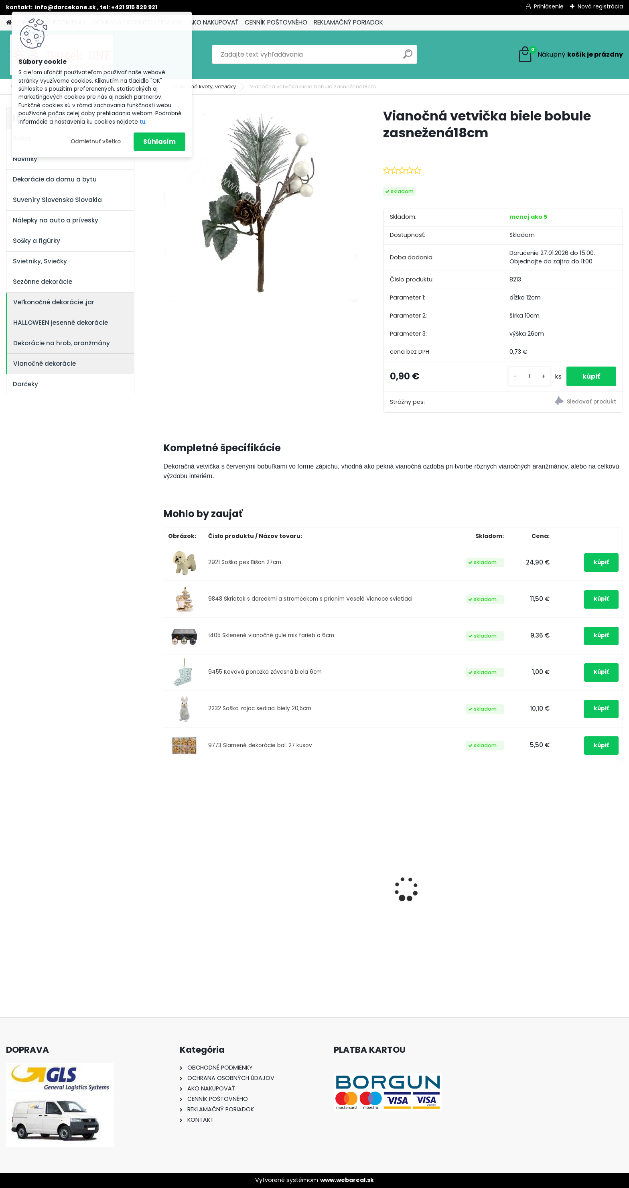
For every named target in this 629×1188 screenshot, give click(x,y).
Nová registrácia (600, 6)
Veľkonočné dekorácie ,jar (53, 302)
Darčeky (25, 384)
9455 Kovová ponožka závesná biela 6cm (265, 672)
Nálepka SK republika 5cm (442, 889)
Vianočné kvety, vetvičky (204, 86)
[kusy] (529, 376)
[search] (407, 57)
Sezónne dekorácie (42, 281)
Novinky (25, 159)
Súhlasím (159, 141)
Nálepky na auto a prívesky (55, 220)
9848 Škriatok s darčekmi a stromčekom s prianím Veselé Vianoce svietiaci (310, 599)
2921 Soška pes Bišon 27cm (244, 562)
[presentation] (168, 875)
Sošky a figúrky (36, 240)
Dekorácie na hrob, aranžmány (61, 343)
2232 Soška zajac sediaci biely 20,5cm (259, 708)
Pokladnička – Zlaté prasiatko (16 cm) (564, 891)
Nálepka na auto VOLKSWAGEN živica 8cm (218, 894)
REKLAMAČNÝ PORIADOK (348, 22)
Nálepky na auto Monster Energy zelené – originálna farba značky (327, 875)
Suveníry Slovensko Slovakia (57, 200)
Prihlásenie (549, 6)
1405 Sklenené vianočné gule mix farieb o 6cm (271, 635)
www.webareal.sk (347, 1180)
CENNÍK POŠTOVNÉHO (276, 22)
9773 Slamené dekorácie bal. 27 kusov (260, 745)
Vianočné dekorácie (44, 363)
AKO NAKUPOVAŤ (213, 22)
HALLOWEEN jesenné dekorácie (60, 322)
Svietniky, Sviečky (40, 261)
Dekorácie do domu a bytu (55, 179)
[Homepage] (9, 23)
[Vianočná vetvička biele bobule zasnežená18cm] (260, 205)
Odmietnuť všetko (96, 141)
